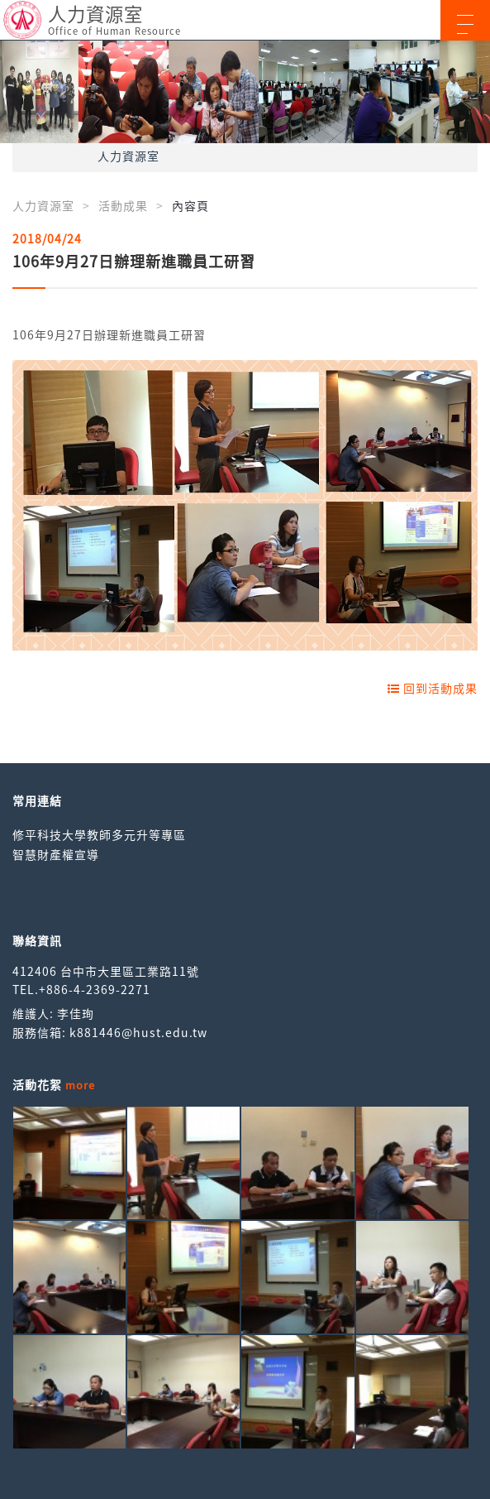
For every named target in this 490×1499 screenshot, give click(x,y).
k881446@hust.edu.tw (138, 1032)
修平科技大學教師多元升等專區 (99, 834)
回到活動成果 (433, 688)
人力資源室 (128, 155)
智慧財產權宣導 (55, 854)
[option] (245, 92)
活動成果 (123, 205)
